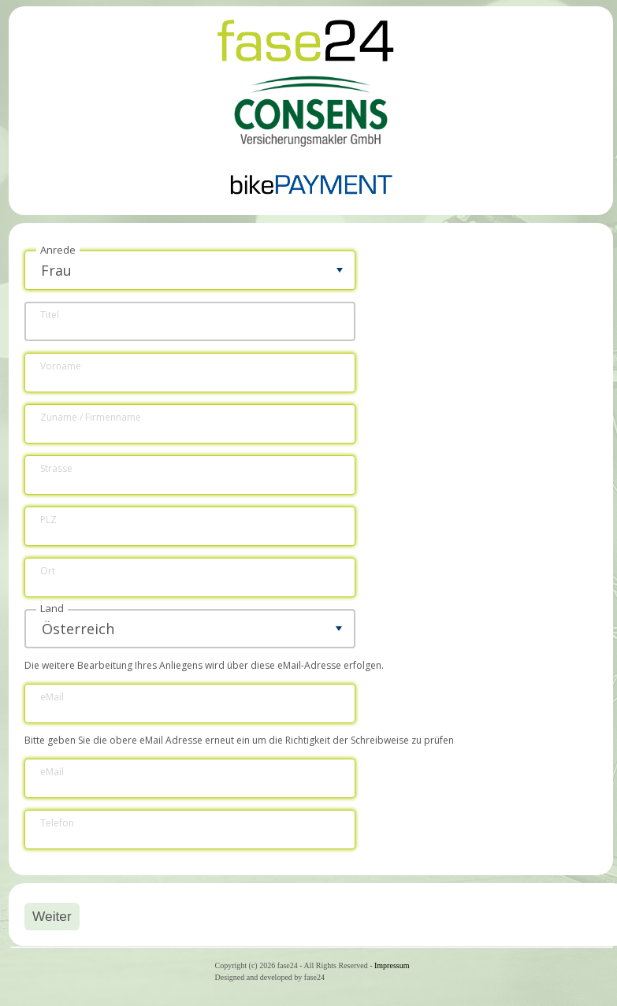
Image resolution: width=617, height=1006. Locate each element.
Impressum (391, 965)
